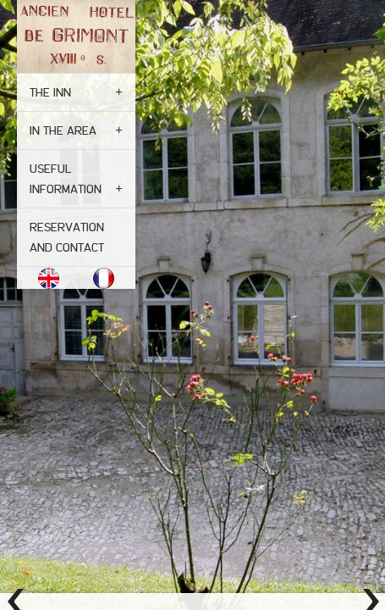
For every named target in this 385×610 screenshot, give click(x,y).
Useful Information (66, 178)
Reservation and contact (67, 237)
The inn (50, 92)
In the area (63, 130)
